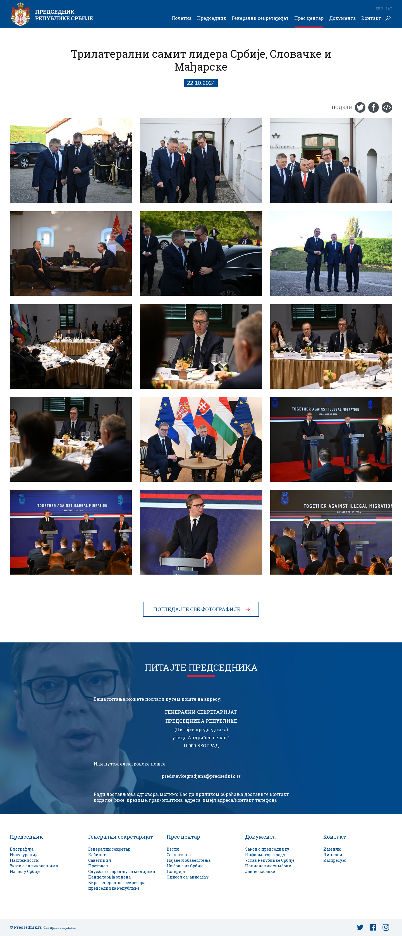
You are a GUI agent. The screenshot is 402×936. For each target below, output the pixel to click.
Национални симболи (268, 865)
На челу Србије (25, 871)
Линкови (332, 854)
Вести (173, 849)
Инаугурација (24, 854)
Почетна (181, 18)
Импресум (334, 860)
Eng (379, 8)
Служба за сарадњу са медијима (121, 871)
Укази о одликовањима (34, 865)
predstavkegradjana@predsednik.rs (201, 776)
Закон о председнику (267, 849)
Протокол (98, 865)
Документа (342, 18)
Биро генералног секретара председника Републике (116, 885)
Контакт (371, 18)
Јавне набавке (260, 871)
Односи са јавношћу (188, 877)
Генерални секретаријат (260, 18)
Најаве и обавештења (188, 860)
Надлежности (24, 860)
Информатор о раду (265, 854)
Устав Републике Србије (270, 860)
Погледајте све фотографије (196, 609)
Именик (332, 849)
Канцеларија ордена (109, 877)
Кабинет (97, 854)
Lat (389, 8)
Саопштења (179, 854)
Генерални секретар (109, 849)
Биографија (22, 849)
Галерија (176, 871)
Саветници (99, 860)
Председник (211, 18)
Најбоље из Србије (185, 865)
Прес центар (309, 18)
